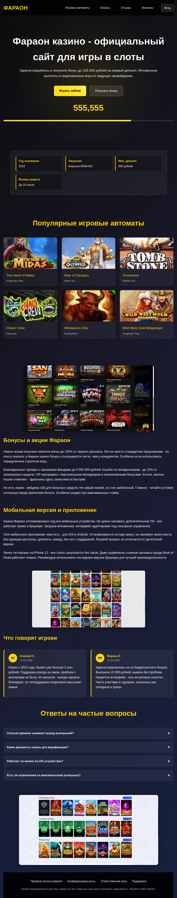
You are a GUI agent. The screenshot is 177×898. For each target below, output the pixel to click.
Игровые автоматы (77, 7)
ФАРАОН (15, 8)
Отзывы (126, 7)
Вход (167, 7)
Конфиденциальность (81, 881)
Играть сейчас (70, 90)
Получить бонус (106, 91)
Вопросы (147, 7)
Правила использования (46, 881)
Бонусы (105, 7)
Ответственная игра (114, 881)
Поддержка (139, 881)
